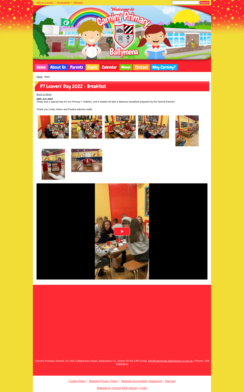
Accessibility (63, 2)
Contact (141, 67)
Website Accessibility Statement (141, 381)
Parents (76, 67)
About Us (58, 67)
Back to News (44, 94)
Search (205, 2)
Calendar (109, 67)
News (126, 67)
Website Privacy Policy (103, 381)
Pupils (92, 67)
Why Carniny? (164, 67)
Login (143, 388)
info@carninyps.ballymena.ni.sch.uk (170, 360)
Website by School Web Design (117, 388)
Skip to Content (44, 2)
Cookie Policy (77, 381)
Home (41, 67)
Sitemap (78, 2)
